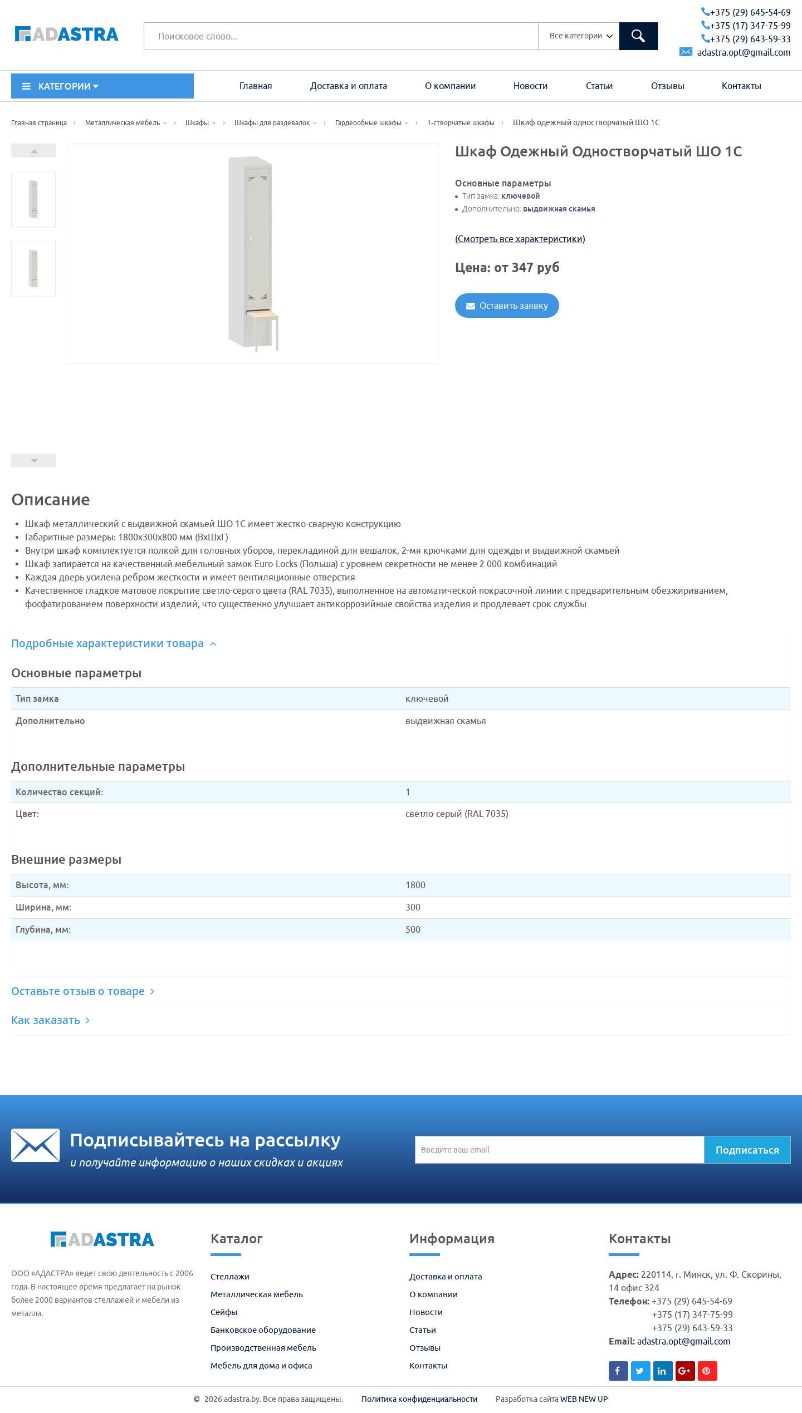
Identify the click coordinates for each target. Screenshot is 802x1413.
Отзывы (667, 86)
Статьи (599, 86)
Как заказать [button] (50, 1020)
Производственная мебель (263, 1347)
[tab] (401, 643)
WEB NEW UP (584, 1399)
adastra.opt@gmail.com (735, 52)
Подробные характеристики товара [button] (113, 643)
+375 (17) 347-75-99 (746, 26)
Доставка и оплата (348, 86)
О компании (450, 86)
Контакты (741, 86)
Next (33, 150)
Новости (531, 86)
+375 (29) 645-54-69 (746, 12)
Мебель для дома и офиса (261, 1365)
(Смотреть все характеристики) (520, 239)
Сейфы (224, 1312)
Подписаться (747, 1149)
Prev (33, 460)
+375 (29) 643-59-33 (746, 39)
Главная (255, 86)
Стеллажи (230, 1276)
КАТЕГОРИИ (60, 86)
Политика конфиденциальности (419, 1399)
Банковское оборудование (263, 1330)
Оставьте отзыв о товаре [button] (82, 991)
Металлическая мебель (257, 1294)
